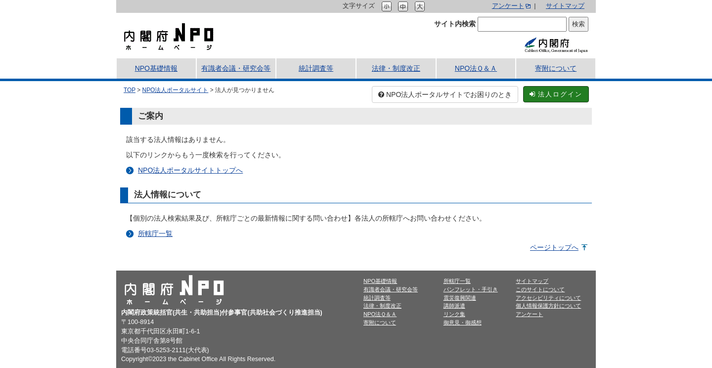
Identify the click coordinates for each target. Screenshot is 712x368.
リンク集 (454, 314)
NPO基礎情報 (156, 68)
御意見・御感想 (463, 322)
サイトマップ (565, 5)
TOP (129, 90)
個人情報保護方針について (548, 306)
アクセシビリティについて (548, 298)
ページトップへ (554, 247)
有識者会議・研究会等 (235, 68)
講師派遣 (454, 306)
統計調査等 (316, 68)
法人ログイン (556, 94)
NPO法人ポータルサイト (175, 90)
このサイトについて (540, 289)
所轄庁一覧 (155, 233)
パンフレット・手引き (471, 289)
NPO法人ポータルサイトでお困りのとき (445, 94)
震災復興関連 (460, 298)
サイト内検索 (455, 24)
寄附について (556, 68)
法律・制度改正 (396, 68)
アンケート (508, 5)
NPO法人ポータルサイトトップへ (190, 170)
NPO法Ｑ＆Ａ (476, 68)
